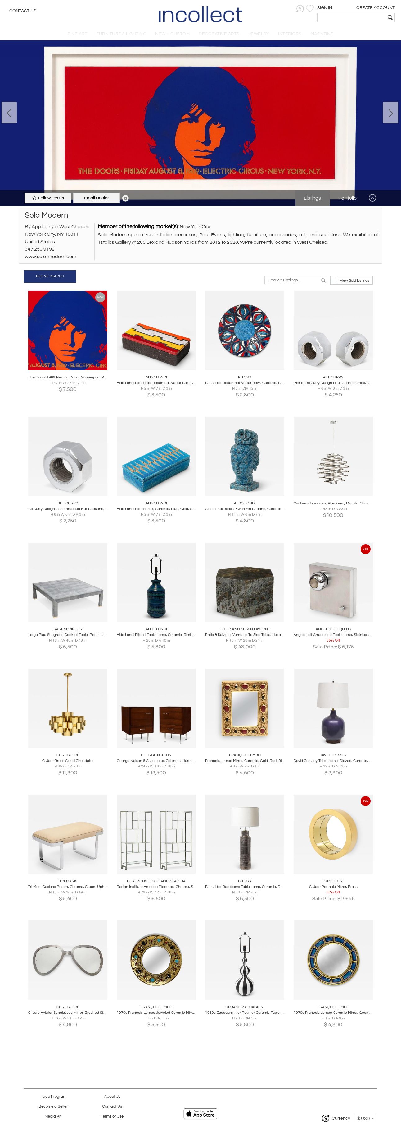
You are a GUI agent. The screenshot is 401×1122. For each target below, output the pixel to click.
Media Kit (53, 1117)
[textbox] (351, 17)
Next (390, 112)
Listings (312, 198)
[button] (300, 8)
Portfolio (347, 198)
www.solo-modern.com (50, 256)
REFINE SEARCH (50, 276)
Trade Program (53, 1097)
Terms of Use (112, 1117)
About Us (112, 1097)
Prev (9, 112)
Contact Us (22, 11)
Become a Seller (53, 1107)
